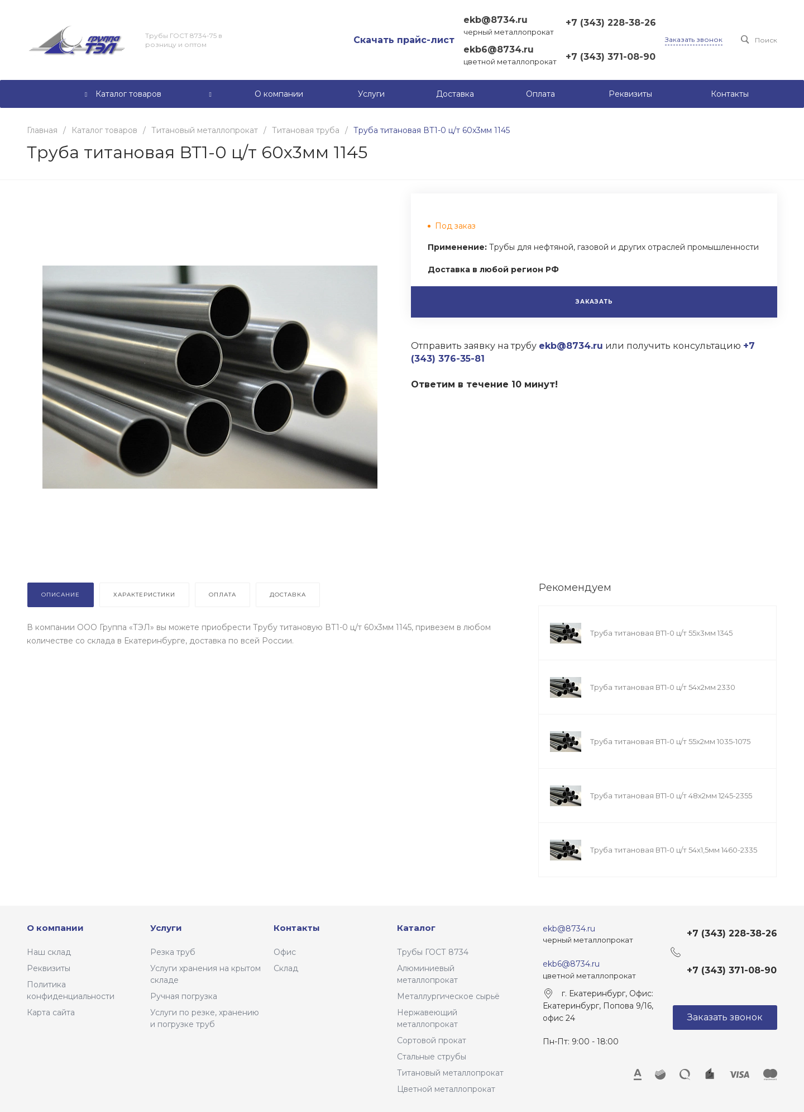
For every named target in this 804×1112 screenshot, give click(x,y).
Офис (285, 952)
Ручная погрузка (183, 996)
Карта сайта (51, 1012)
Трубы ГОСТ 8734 (432, 952)
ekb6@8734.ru (498, 49)
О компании (55, 927)
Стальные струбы (431, 1057)
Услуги (166, 927)
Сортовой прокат (431, 1040)
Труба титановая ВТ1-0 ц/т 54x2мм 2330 (662, 687)
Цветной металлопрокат (446, 1089)
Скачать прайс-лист (403, 40)
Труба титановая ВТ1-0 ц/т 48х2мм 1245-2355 (671, 795)
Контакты (297, 927)
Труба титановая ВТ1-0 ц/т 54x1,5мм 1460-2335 (673, 849)
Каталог (416, 927)
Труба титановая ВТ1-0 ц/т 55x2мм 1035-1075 (670, 741)
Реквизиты (48, 968)
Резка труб (172, 952)
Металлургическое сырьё (448, 996)
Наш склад (49, 952)
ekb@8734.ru (495, 20)
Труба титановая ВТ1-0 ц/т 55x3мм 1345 (661, 632)
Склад (286, 968)
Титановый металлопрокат (450, 1073)
